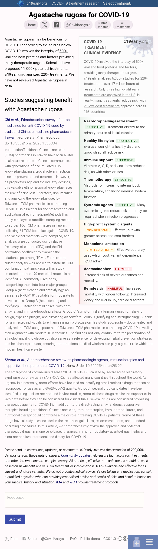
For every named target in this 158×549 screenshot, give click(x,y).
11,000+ (27, 69)
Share (32, 539)
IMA (59, 483)
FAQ (73, 539)
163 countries (94, 112)
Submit (15, 519)
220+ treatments (54, 75)
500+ (139, 62)
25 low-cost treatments (102, 106)
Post (14, 539)
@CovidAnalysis (53, 539)
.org (36, 3)
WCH (73, 483)
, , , (38, 132)
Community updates (76, 456)
